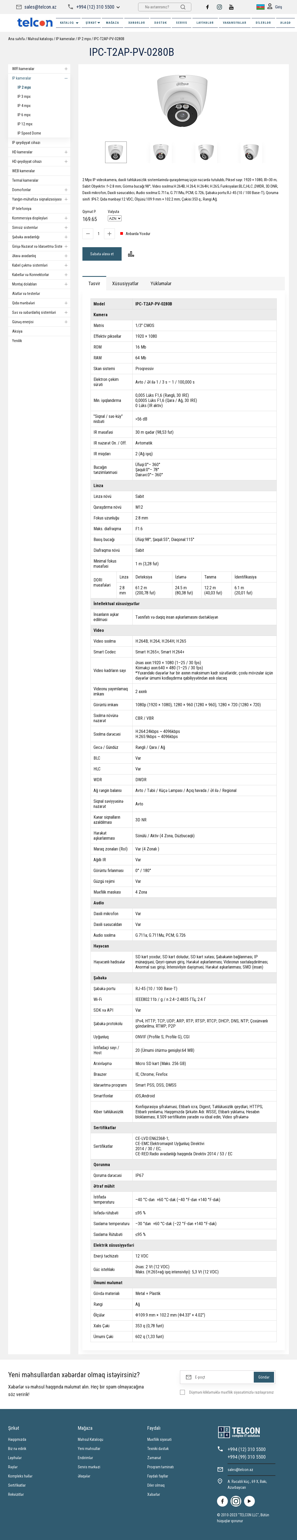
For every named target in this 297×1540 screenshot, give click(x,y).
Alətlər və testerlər (26, 293)
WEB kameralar (23, 171)
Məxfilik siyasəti (159, 1439)
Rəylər (13, 1467)
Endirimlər (85, 1458)
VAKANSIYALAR (234, 23)
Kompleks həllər (20, 1476)
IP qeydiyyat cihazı (26, 142)
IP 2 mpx (84, 39)
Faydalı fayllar (157, 1476)
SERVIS (181, 23)
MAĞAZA (112, 23)
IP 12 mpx (25, 124)
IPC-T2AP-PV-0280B (109, 39)
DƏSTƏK (160, 23)
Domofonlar (41, 189)
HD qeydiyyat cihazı (41, 161)
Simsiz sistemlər (41, 227)
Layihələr (205, 23)
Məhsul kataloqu (40, 39)
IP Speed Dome (29, 133)
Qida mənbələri (41, 303)
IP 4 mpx (24, 106)
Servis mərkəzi (89, 1467)
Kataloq (69, 23)
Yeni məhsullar (89, 1448)
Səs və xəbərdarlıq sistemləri (41, 312)
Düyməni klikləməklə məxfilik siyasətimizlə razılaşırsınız (231, 1392)
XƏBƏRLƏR (136, 23)
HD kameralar (41, 152)
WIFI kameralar (41, 68)
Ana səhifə (16, 39)
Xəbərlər (153, 1494)
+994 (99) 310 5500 (247, 1457)
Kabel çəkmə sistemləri (41, 265)
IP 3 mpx (24, 96)
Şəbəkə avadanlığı (41, 237)
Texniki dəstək (158, 1448)
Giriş (274, 7)
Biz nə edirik (17, 1448)
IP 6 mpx (24, 115)
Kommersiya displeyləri (41, 218)
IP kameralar (65, 39)
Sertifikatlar (17, 1485)
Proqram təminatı (160, 1467)
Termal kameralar (25, 180)
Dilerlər (263, 23)
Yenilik (17, 341)
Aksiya (17, 331)
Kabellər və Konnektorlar (41, 274)
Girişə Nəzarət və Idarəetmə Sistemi (41, 246)
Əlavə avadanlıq (41, 255)
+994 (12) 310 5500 (95, 7)
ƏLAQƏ (285, 23)
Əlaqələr (84, 1476)
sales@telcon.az (40, 7)
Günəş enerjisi (41, 321)
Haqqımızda (17, 1439)
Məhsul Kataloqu (90, 1439)
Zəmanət (154, 1458)
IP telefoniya (21, 208)
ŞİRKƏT (93, 23)
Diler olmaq (156, 1485)
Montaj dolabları (41, 284)
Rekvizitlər (16, 1494)
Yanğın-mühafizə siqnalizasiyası (41, 199)
